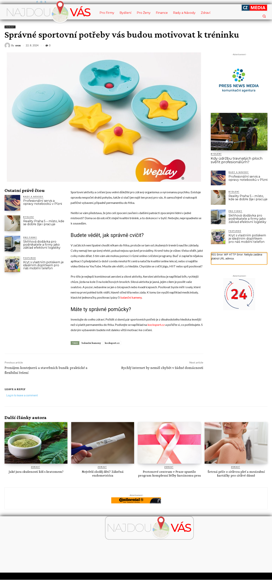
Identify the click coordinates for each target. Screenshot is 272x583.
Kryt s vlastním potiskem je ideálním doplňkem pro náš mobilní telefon (43, 265)
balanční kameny (131, 297)
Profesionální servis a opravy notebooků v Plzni (42, 202)
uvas (18, 45)
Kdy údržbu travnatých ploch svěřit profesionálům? (237, 160)
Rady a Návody (33, 196)
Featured (29, 258)
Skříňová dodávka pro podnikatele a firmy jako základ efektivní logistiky (41, 244)
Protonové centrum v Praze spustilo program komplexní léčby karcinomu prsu (169, 475)
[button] (264, 16)
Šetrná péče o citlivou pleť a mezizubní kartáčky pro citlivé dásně (236, 473)
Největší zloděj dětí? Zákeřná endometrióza (103, 473)
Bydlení (28, 217)
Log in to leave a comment (22, 395)
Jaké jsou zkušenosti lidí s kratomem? (36, 472)
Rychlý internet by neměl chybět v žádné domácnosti (162, 368)
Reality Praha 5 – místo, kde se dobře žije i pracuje (43, 222)
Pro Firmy (30, 237)
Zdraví (10, 27)
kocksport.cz (156, 324)
